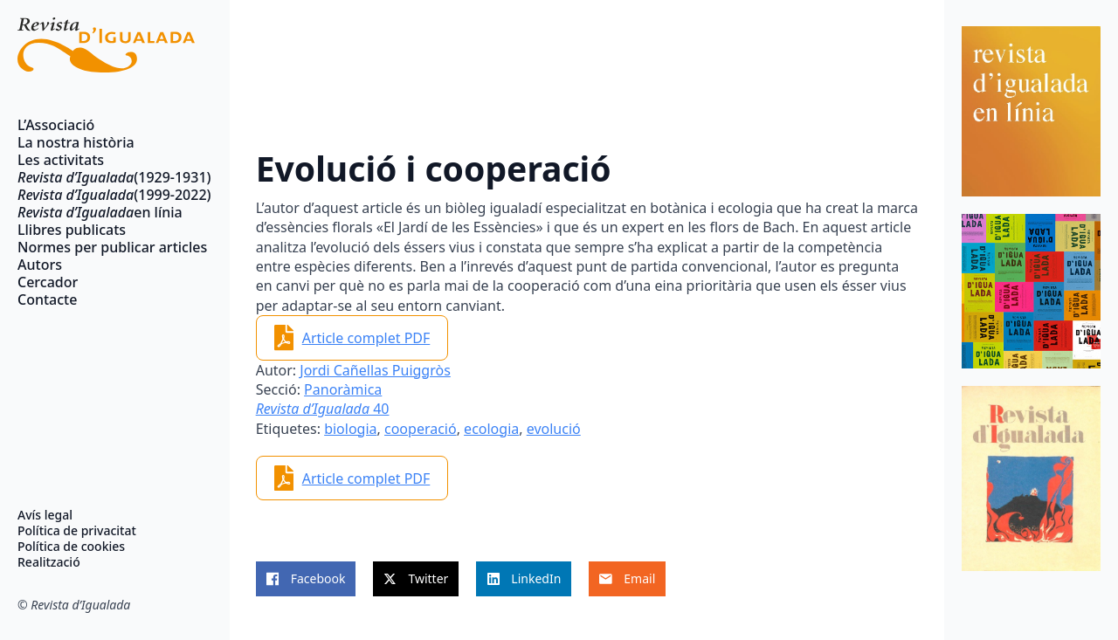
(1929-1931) (106, 177)
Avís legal (44, 515)
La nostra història (76, 142)
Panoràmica (343, 389)
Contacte (47, 299)
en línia (100, 212)
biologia (350, 428)
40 (323, 408)
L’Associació (55, 125)
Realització (48, 562)
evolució (554, 428)
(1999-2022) (106, 194)
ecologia (491, 428)
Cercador (47, 282)
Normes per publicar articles (106, 247)
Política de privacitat (76, 531)
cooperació (420, 428)
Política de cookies (71, 546)
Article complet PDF (366, 338)
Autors (39, 264)
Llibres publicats (71, 229)
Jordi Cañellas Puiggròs (375, 370)
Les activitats (60, 160)
